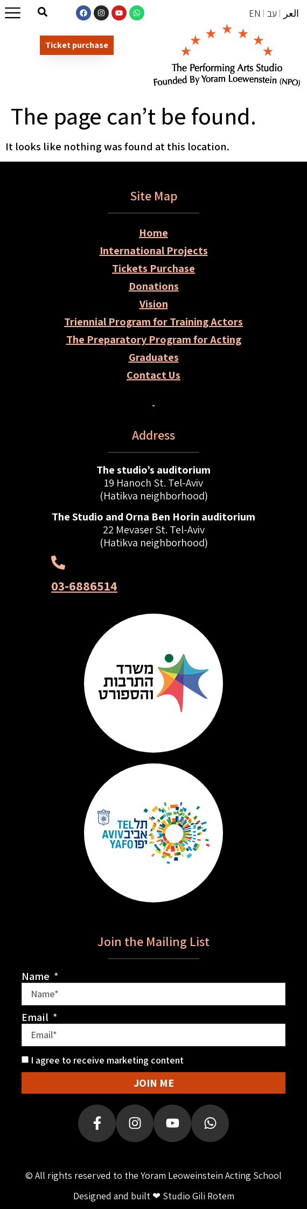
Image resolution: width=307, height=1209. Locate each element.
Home (153, 233)
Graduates (154, 357)
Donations (154, 286)
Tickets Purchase (153, 268)
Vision (153, 304)
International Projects (154, 251)
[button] (43, 11)
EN (255, 13)
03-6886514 (84, 585)
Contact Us (153, 375)
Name (37, 976)
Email (36, 1017)
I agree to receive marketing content (107, 1060)
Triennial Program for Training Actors (153, 322)
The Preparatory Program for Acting (153, 339)
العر (291, 13)
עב (272, 13)
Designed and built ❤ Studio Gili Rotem (153, 1196)
